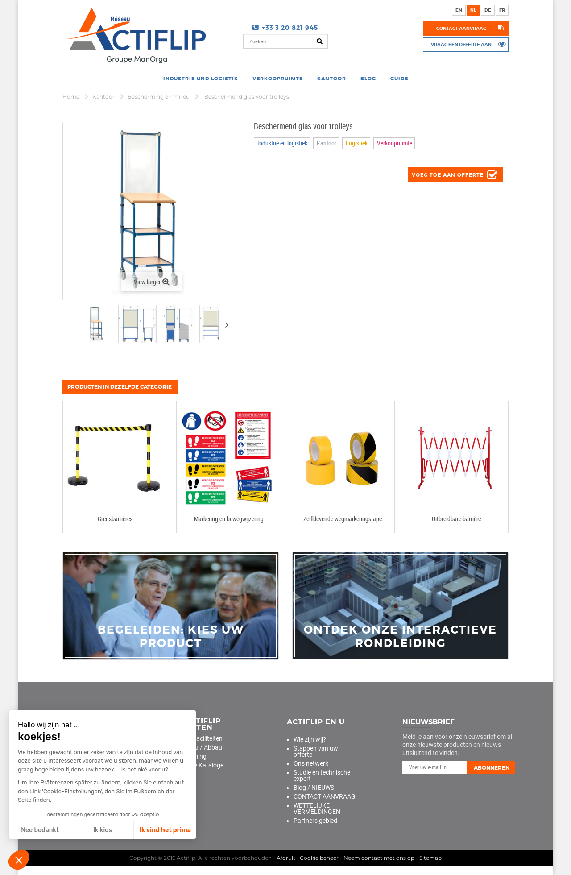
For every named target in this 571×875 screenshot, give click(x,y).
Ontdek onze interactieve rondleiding (400, 636)
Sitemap (430, 857)
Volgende (226, 325)
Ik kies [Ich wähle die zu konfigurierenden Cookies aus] (102, 830)
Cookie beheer (319, 857)
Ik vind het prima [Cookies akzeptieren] (165, 830)
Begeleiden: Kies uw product (171, 636)
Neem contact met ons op (378, 857)
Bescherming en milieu (159, 96)
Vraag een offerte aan (461, 44)
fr (502, 10)
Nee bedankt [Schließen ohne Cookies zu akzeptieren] (40, 830)
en (458, 10)
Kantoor (104, 96)
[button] (18, 860)
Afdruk (286, 857)
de (487, 10)
